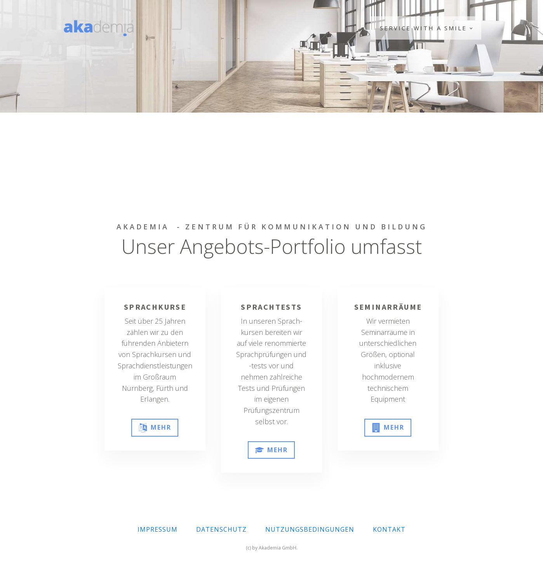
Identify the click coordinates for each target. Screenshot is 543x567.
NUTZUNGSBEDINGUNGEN (309, 529)
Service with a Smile (423, 28)
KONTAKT (389, 529)
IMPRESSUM (157, 529)
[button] (154, 428)
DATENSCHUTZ (221, 529)
